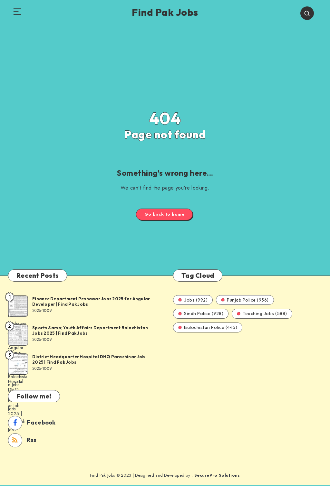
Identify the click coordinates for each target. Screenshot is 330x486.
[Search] (308, 13)
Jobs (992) (193, 301)
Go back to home (164, 215)
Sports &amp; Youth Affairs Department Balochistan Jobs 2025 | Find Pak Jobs (90, 331)
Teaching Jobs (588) (262, 314)
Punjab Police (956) (245, 301)
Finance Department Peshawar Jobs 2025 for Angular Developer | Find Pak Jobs (91, 302)
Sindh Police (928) (200, 314)
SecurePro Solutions (217, 476)
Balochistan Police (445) (207, 328)
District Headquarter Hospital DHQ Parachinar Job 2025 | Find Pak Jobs (88, 360)
